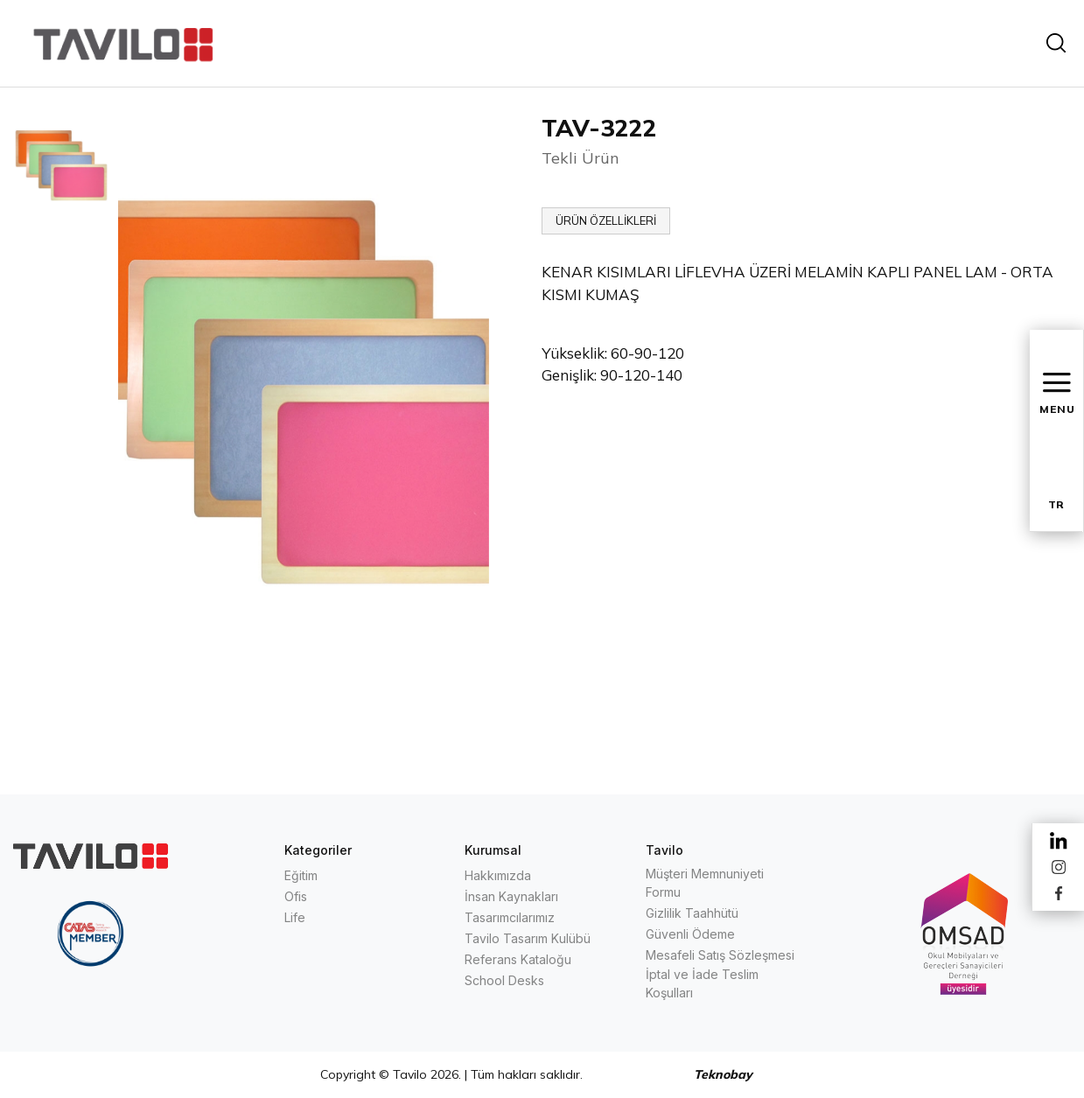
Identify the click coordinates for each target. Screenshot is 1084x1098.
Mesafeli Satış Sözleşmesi (720, 955)
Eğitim (301, 875)
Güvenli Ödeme (690, 934)
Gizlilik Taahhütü (692, 913)
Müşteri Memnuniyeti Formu (705, 882)
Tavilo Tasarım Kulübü (528, 938)
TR (1056, 504)
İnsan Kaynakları (511, 896)
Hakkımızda (498, 875)
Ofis (295, 896)
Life (294, 917)
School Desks (504, 980)
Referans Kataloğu (518, 959)
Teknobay (723, 1074)
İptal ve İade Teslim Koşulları (702, 983)
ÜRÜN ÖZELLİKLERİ (606, 220)
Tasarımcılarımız (510, 917)
